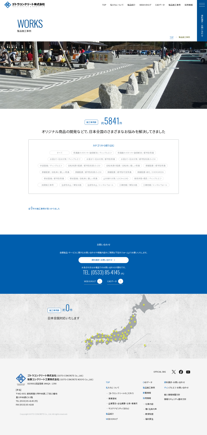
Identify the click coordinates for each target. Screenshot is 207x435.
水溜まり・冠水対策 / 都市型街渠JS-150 (138, 159)
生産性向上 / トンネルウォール (100, 184)
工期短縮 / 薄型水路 (128, 184)
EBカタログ (112, 418)
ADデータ (147, 382)
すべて (59, 152)
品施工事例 (149, 387)
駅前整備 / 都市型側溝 (54, 178)
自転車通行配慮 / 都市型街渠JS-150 (84, 165)
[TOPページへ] (24, 5)
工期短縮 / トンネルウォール (155, 184)
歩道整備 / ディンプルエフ (51, 165)
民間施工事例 (48, 184)
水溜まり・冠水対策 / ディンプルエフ (65, 159)
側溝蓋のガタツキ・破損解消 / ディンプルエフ (92, 152)
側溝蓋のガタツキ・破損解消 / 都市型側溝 (136, 152)
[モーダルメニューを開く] (202, 5)
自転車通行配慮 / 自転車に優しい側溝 (123, 165)
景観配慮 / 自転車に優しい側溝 (55, 172)
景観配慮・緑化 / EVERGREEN (150, 172)
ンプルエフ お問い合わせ (176, 387)
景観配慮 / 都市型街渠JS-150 (88, 172)
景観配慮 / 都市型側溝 (155, 165)
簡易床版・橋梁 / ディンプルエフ (147, 178)
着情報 (147, 392)
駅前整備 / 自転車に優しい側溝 (83, 178)
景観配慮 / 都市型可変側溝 (119, 172)
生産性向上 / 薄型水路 (71, 184)
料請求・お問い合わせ (174, 382)
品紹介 (110, 413)
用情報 (147, 398)
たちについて (112, 387)
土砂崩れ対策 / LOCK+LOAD (115, 178)
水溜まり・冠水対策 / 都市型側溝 (100, 159)
